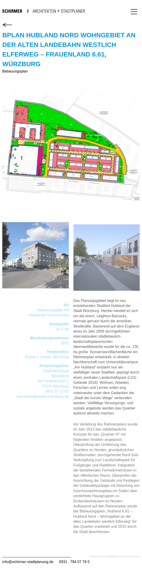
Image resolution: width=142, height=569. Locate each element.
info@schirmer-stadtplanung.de (27, 562)
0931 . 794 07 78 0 (74, 562)
